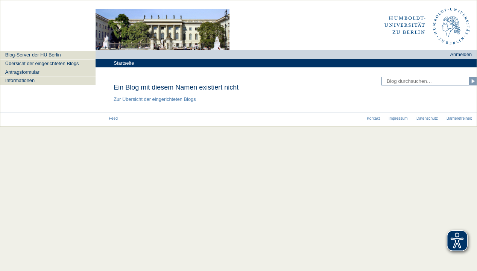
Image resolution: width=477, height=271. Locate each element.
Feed (113, 118)
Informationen (20, 80)
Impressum (398, 118)
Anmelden (461, 54)
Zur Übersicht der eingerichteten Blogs (155, 99)
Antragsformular (22, 72)
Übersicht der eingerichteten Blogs (42, 63)
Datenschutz (427, 118)
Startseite (124, 63)
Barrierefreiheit (459, 118)
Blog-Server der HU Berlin (33, 55)
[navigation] (48, 67)
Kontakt (373, 118)
